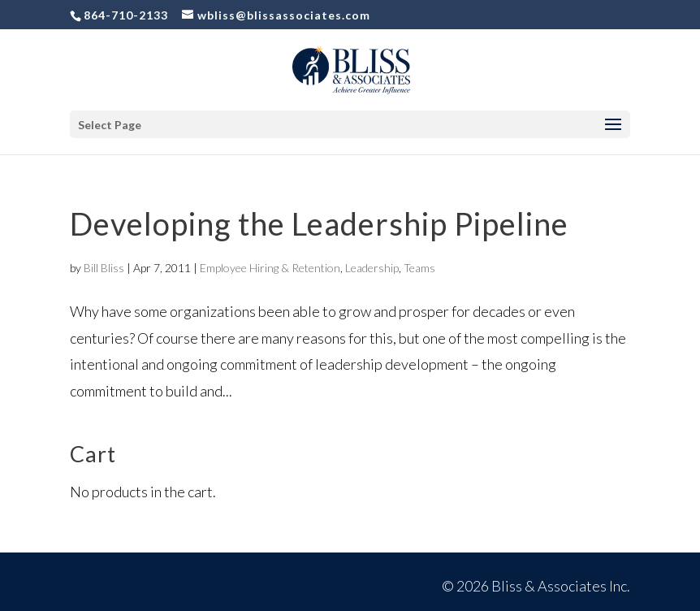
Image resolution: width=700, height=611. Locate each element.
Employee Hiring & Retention (270, 268)
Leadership (372, 268)
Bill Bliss (104, 268)
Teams (419, 268)
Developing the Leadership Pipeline (319, 223)
